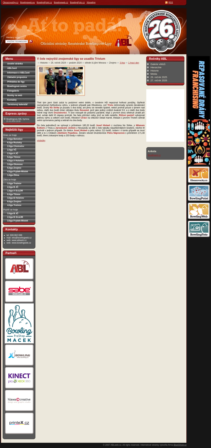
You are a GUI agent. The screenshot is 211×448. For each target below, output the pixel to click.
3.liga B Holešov (15, 198)
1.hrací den (133, 63)
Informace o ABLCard (18, 72)
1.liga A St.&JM (15, 190)
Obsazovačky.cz (10, 2)
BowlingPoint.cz (44, 2)
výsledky (41, 140)
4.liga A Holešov (15, 160)
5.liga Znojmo (14, 168)
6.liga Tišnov (13, 194)
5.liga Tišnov (13, 157)
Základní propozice (17, 77)
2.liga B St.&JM (15, 217)
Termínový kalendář (17, 104)
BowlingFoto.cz (77, 2)
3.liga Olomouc (15, 164)
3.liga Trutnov (14, 183)
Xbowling (91, 2)
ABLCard (12, 68)
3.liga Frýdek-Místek (17, 220)
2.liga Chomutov (15, 146)
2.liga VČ (11, 150)
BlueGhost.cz (180, 445)
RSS (170, 2)
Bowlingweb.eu (27, 2)
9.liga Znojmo (14, 201)
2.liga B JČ (12, 187)
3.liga (122, 63)
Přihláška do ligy (15, 82)
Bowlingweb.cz (61, 2)
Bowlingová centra (17, 86)
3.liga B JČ (12, 213)
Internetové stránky (149, 445)
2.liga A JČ (12, 153)
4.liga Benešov (14, 139)
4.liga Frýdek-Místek (17, 171)
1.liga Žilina (13, 175)
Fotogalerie (13, 91)
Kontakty (11, 100)
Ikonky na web (14, 95)
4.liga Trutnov (14, 205)
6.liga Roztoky (14, 142)
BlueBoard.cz (154, 155)
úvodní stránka (15, 63)
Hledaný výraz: (13, 37)
